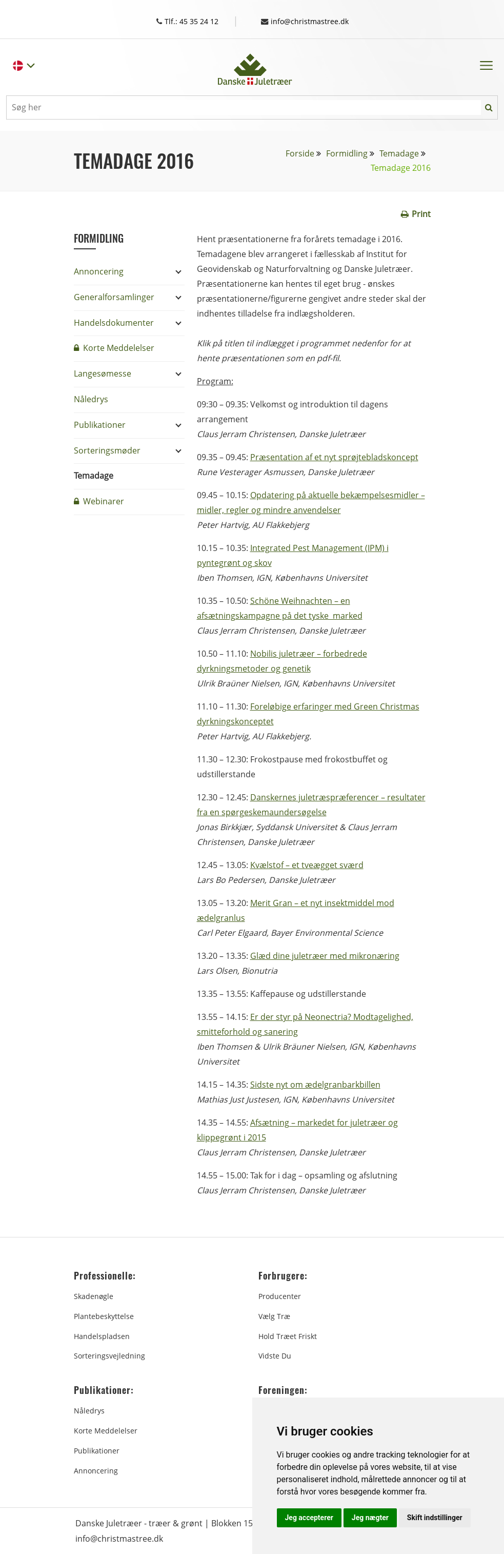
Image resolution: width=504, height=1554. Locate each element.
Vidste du (274, 1355)
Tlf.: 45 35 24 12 (194, 21)
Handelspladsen (102, 1336)
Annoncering (99, 271)
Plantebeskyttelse (104, 1316)
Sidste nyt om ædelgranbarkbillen (315, 1084)
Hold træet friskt (287, 1336)
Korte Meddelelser (114, 347)
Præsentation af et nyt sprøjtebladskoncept (334, 456)
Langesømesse (102, 373)
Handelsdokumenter (114, 322)
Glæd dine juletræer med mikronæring (324, 955)
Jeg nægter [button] (370, 1517)
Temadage (399, 153)
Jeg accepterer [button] (309, 1517)
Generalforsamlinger (114, 296)
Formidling (347, 153)
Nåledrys (91, 398)
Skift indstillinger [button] (434, 1517)
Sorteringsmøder (107, 450)
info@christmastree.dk (310, 21)
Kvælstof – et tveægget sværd (307, 864)
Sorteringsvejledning (109, 1355)
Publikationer (100, 424)
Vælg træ (274, 1316)
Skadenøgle (93, 1296)
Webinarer (99, 500)
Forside (300, 153)
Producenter (279, 1296)
